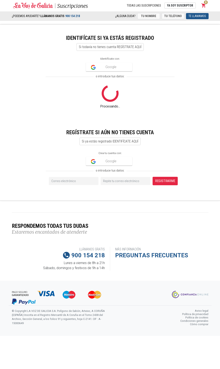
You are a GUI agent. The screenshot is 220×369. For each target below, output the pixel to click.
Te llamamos (197, 16)
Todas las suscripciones (144, 5)
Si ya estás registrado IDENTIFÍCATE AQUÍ (110, 141)
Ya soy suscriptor (180, 5)
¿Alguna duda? (125, 16)
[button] (203, 5)
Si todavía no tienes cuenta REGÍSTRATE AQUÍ (110, 47)
